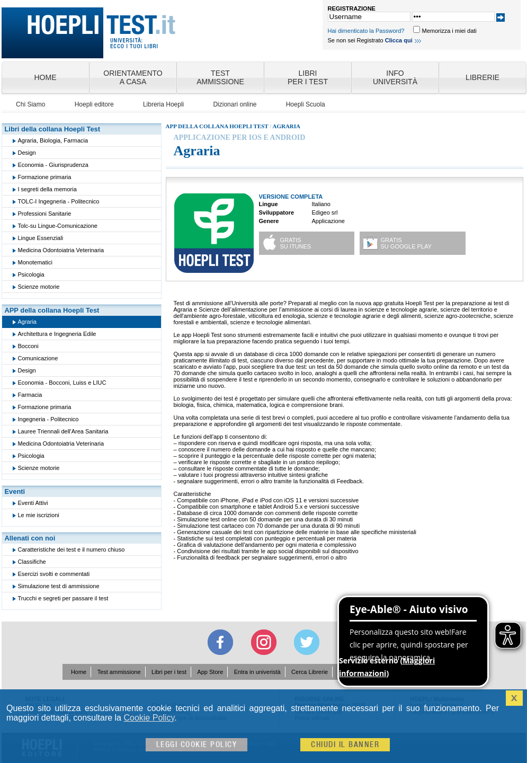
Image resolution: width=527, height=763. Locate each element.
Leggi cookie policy (196, 745)
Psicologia (31, 274)
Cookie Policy (148, 717)
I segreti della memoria (47, 189)
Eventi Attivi (33, 503)
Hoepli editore (94, 104)
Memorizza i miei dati (449, 31)
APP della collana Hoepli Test (52, 310)
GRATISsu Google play (406, 243)
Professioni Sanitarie (45, 213)
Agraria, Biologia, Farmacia (53, 140)
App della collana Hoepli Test (217, 126)
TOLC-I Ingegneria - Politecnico (59, 201)
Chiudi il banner (345, 745)
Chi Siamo (30, 104)
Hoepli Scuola (305, 104)
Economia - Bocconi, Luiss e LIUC (62, 382)
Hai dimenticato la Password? (366, 31)
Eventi (15, 491)
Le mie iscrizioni (38, 515)
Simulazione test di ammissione (59, 586)
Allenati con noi (30, 538)
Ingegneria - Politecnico (48, 419)
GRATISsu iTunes (295, 243)
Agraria (27, 321)
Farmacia (30, 395)
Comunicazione (38, 358)
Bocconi (28, 346)
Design (27, 152)
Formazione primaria (45, 177)
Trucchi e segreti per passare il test (63, 598)
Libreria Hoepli (163, 104)
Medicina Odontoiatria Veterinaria (61, 250)
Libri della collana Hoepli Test (53, 129)
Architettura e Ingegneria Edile (57, 334)
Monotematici (35, 262)
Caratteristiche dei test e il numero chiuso (71, 549)
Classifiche (32, 561)
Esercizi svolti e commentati (54, 574)
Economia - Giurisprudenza (53, 165)
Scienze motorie (39, 286)
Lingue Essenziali (41, 238)
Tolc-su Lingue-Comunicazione (57, 226)
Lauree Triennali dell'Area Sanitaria (63, 431)
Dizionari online (234, 104)
